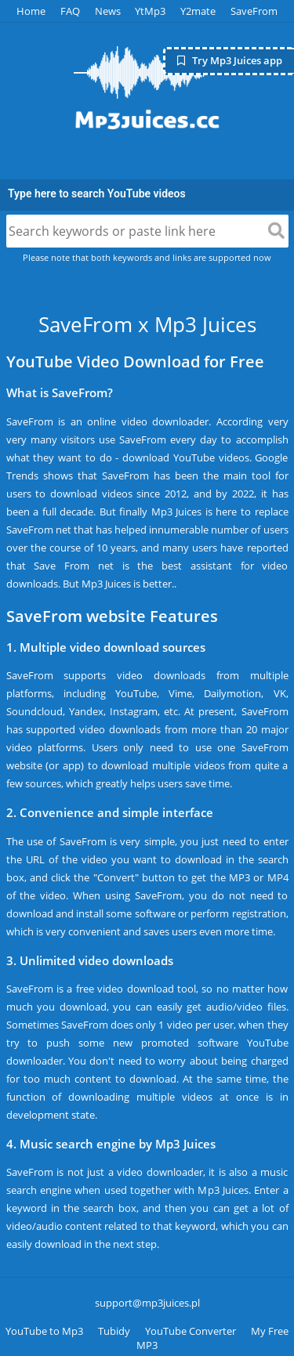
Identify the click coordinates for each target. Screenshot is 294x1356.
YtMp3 (150, 11)
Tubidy (114, 1331)
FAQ (70, 11)
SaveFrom (254, 11)
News (108, 11)
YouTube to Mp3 (44, 1331)
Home (30, 11)
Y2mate (198, 11)
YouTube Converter (190, 1331)
